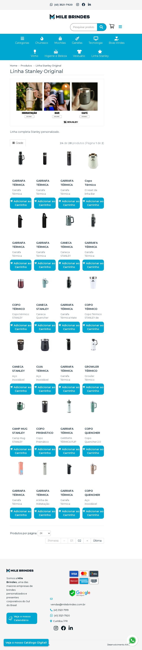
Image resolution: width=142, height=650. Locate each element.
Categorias (22, 43)
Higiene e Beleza (56, 56)
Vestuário (79, 56)
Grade (17, 143)
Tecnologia (95, 43)
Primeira (53, 540)
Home (13, 65)
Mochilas (60, 43)
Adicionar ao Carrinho (20, 203)
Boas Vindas (116, 43)
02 (79, 540)
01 (71, 540)
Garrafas (77, 43)
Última (97, 540)
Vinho (34, 56)
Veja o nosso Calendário (22, 618)
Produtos (26, 65)
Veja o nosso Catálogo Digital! (26, 642)
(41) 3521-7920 (61, 4)
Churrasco (41, 43)
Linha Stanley (100, 56)
